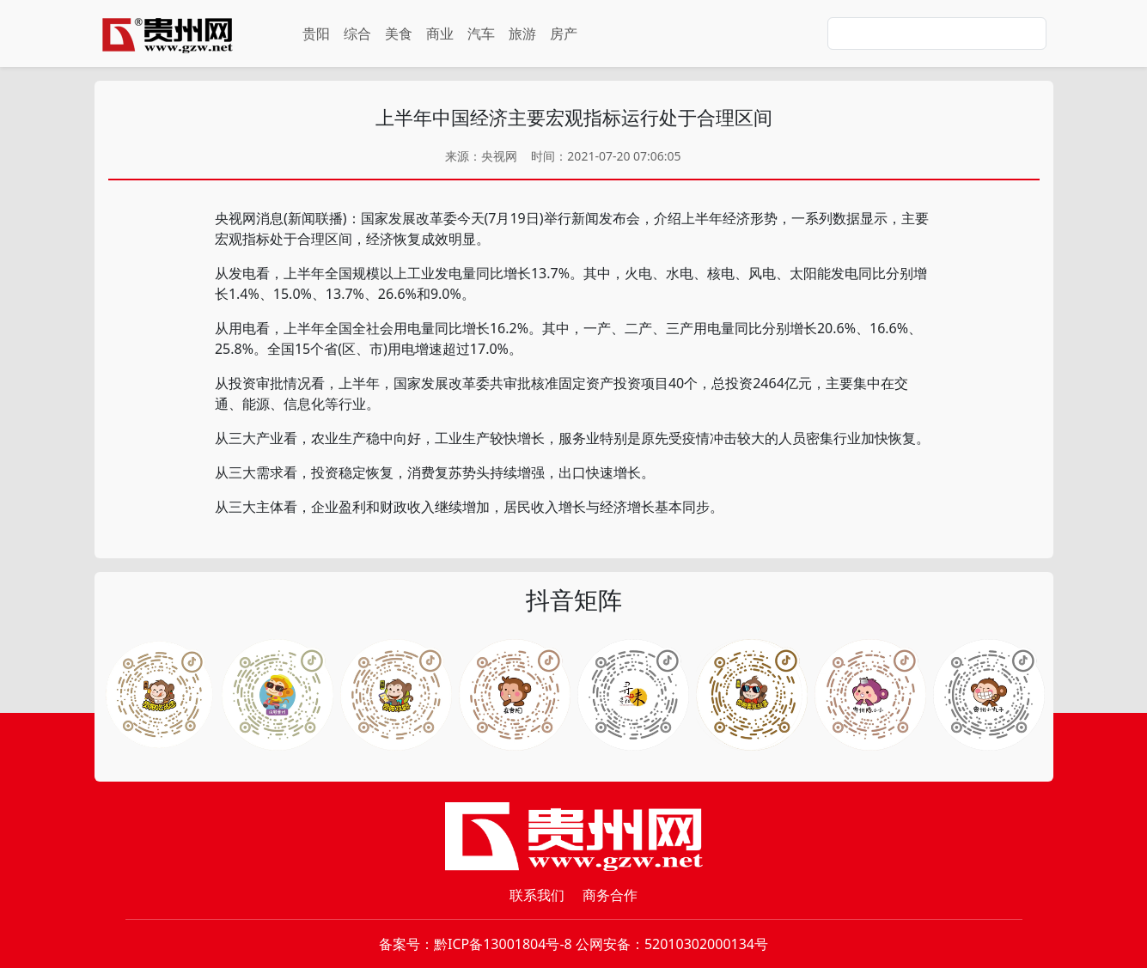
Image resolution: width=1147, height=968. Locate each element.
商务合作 (610, 895)
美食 (398, 33)
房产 (563, 33)
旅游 (522, 33)
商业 (440, 33)
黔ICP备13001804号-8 (503, 944)
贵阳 (316, 33)
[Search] (936, 33)
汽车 (481, 33)
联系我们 (536, 895)
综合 (357, 33)
